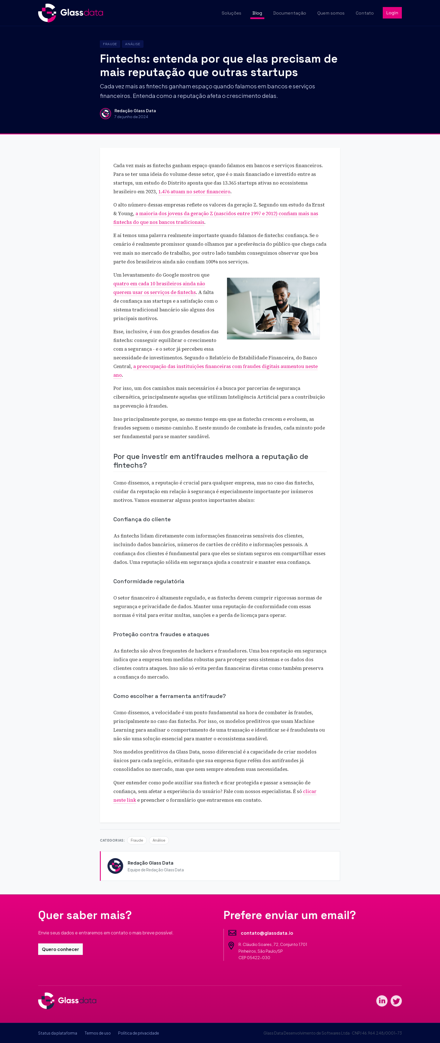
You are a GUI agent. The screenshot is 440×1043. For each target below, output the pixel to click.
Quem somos (331, 13)
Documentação (289, 13)
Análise (132, 44)
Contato (365, 13)
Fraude (110, 44)
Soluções (231, 13)
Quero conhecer (60, 949)
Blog (257, 13)
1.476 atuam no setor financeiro (194, 192)
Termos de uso (97, 1033)
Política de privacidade (138, 1033)
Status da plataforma (57, 1033)
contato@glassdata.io (267, 933)
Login (392, 13)
